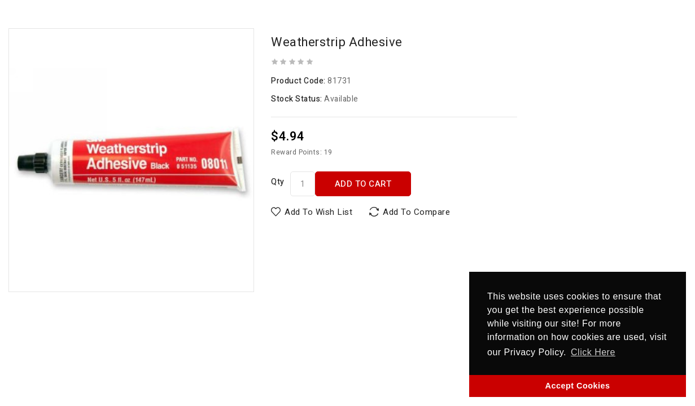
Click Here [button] (593, 352)
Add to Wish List (318, 212)
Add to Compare (416, 212)
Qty (278, 182)
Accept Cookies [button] (577, 385)
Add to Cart (363, 184)
